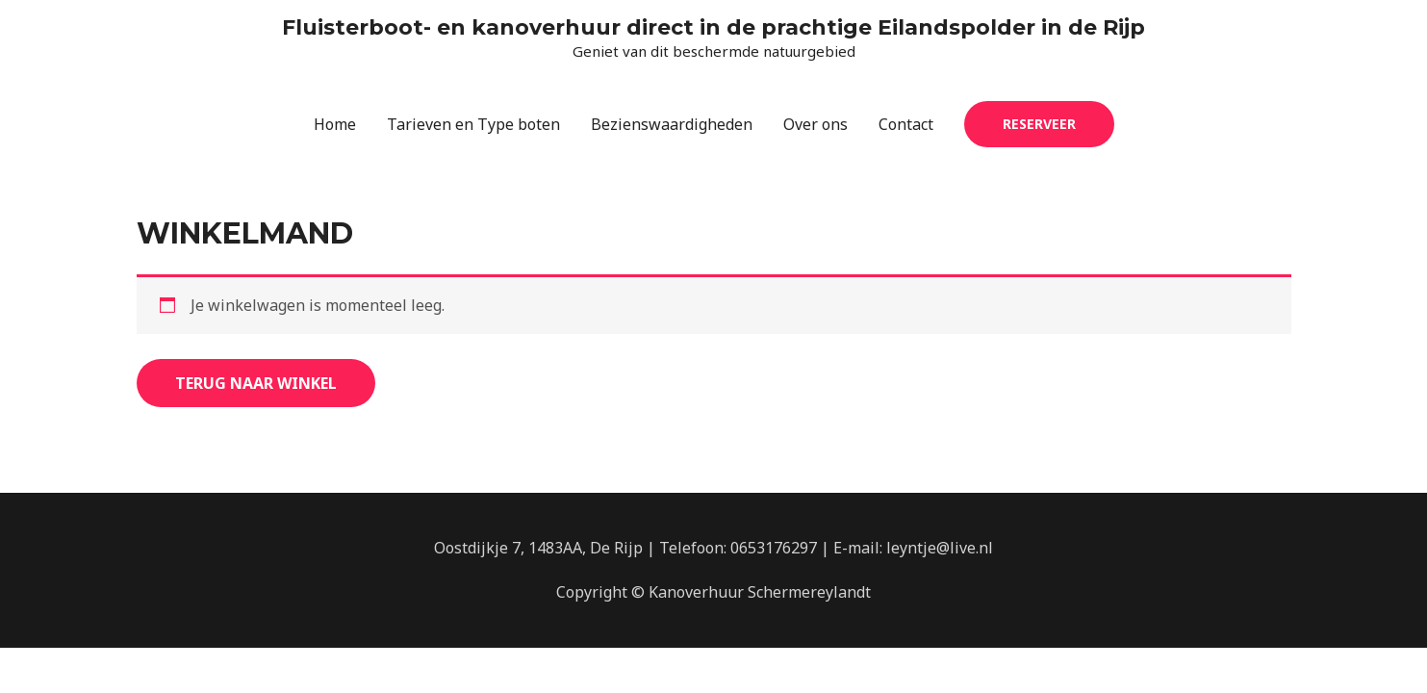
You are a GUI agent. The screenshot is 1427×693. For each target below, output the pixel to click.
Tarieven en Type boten (473, 124)
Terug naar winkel (256, 383)
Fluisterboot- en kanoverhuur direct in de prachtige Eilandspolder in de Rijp (713, 27)
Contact (906, 124)
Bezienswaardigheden (671, 124)
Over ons (815, 124)
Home (335, 124)
